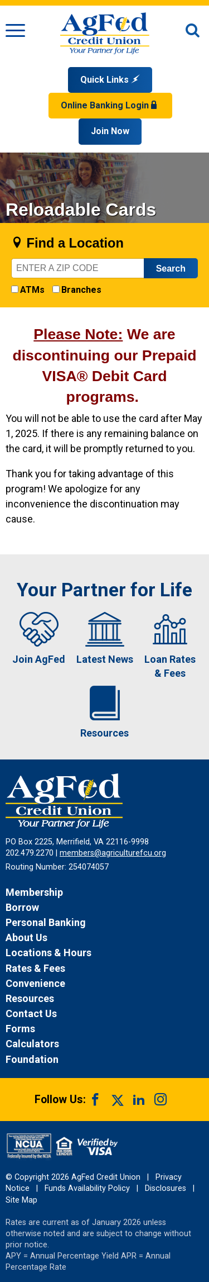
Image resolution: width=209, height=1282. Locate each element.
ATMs (32, 289)
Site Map (21, 1200)
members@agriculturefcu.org (113, 853)
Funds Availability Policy (87, 1188)
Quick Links (110, 79)
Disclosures (165, 1188)
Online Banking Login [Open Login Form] (110, 105)
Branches (81, 289)
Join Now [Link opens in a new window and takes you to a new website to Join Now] (110, 131)
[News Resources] (104, 998)
